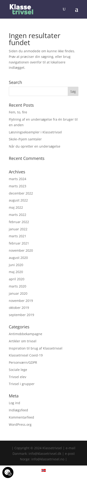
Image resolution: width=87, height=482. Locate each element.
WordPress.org (20, 424)
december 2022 (21, 193)
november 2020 (21, 250)
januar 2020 (18, 293)
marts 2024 (17, 179)
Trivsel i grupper (22, 384)
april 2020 (16, 279)
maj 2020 (16, 272)
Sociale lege (18, 369)
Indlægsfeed (18, 410)
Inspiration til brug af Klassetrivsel (35, 348)
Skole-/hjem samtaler (25, 139)
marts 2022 (17, 214)
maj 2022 (16, 207)
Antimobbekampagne (25, 334)
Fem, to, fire (18, 112)
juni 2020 (16, 265)
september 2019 (21, 315)
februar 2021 (19, 243)
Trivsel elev (17, 377)
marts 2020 (17, 286)
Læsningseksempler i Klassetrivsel (35, 132)
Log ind (14, 403)
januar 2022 (18, 229)
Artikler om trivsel (22, 341)
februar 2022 (19, 222)
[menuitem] (43, 470)
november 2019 (21, 300)
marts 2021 (17, 236)
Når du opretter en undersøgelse (34, 146)
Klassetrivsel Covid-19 (26, 355)
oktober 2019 (19, 307)
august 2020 (18, 257)
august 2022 (18, 200)
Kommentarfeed (21, 417)
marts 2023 (17, 186)
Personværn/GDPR (23, 362)
